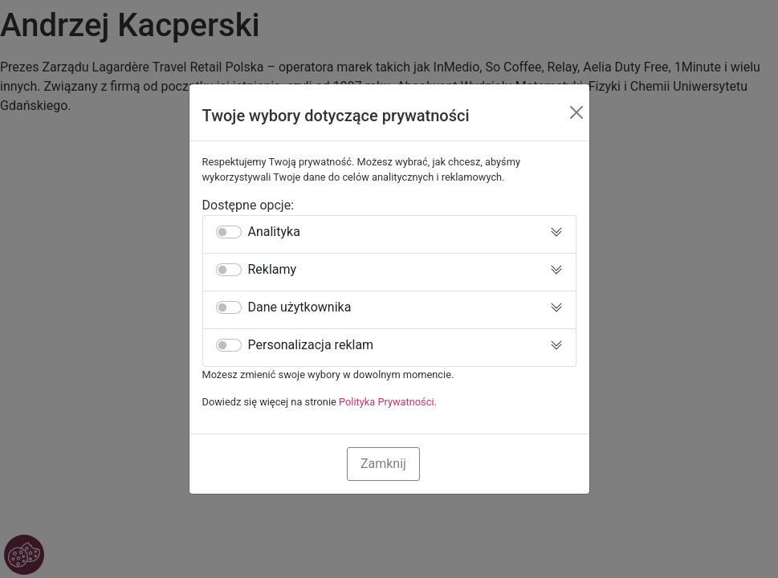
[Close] (576, 112)
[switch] (229, 232)
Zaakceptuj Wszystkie (501, 463)
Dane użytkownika (300, 307)
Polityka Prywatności (386, 402)
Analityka (274, 232)
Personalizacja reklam (311, 345)
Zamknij (383, 463)
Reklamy (272, 269)
